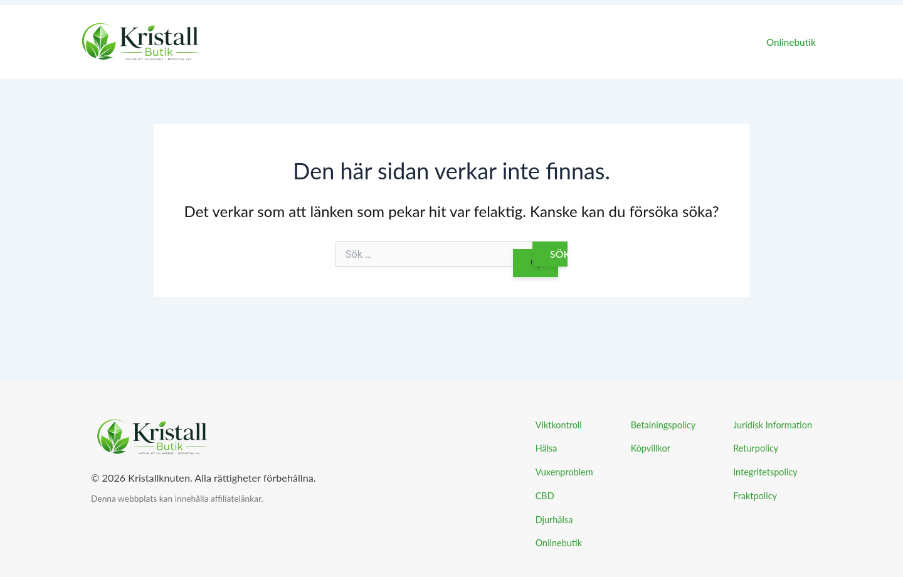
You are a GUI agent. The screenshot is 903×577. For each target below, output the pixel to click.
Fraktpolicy (755, 495)
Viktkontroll (559, 425)
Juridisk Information (772, 425)
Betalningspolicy (663, 425)
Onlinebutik (793, 42)
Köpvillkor (650, 448)
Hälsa (546, 448)
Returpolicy (755, 448)
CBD (545, 495)
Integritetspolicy (765, 472)
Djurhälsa (554, 519)
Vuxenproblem (564, 472)
